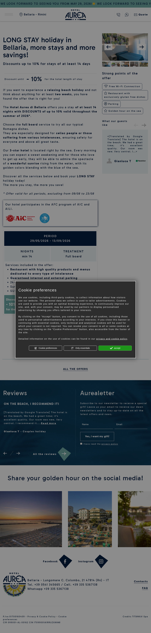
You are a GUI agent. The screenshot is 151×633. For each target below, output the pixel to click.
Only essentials (80, 348)
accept (115, 348)
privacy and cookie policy (111, 339)
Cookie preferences (45, 348)
